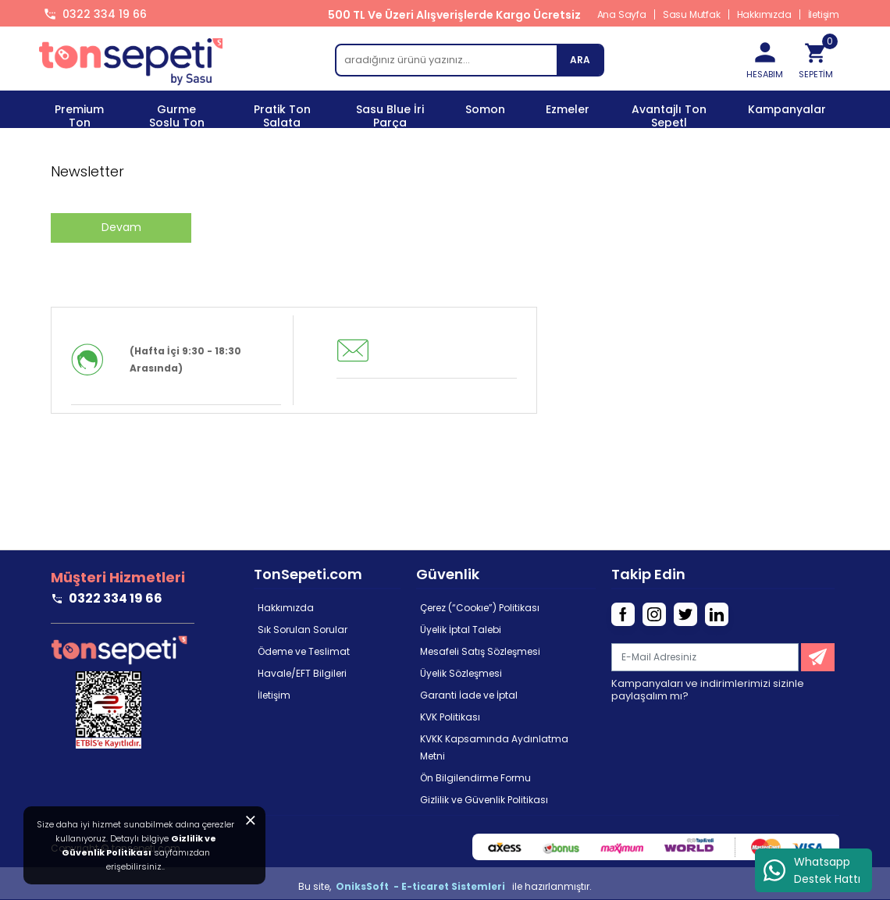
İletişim (823, 14)
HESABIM (765, 55)
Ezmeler (567, 109)
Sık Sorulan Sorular (302, 629)
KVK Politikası (450, 717)
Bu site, (315, 886)
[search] (469, 60)
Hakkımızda (764, 14)
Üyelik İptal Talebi (460, 629)
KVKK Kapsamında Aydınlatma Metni (494, 747)
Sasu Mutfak (692, 14)
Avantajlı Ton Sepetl (669, 115)
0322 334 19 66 (104, 14)
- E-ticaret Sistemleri (451, 886)
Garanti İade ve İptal (469, 695)
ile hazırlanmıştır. (552, 886)
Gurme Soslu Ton (177, 115)
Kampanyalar (787, 109)
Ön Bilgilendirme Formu (475, 777)
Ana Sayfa (621, 14)
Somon (485, 109)
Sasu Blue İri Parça (390, 115)
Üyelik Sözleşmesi (461, 673)
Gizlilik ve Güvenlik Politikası (484, 799)
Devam (121, 227)
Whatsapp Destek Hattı (811, 870)
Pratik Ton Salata (282, 115)
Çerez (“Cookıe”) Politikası (479, 607)
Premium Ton (79, 115)
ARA (580, 59)
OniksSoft (363, 886)
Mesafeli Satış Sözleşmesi (480, 651)
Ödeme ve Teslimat (304, 651)
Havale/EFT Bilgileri (302, 673)
